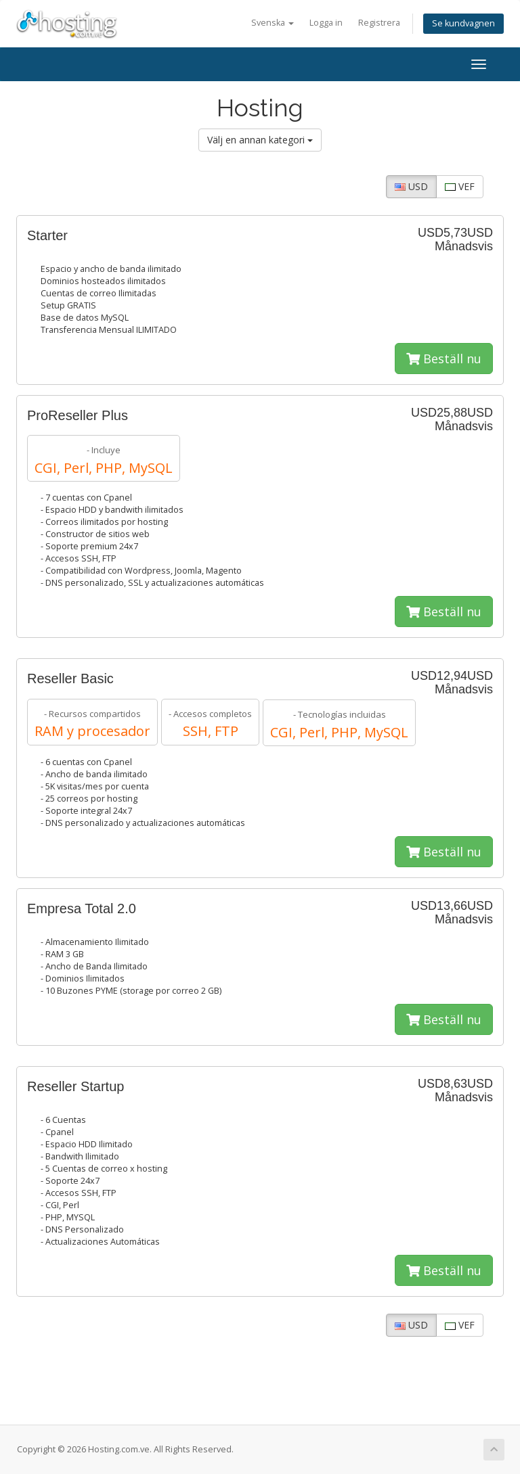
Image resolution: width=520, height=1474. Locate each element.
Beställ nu (443, 358)
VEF (460, 186)
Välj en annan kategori (260, 139)
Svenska (272, 22)
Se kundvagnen (463, 23)
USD (411, 186)
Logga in (326, 22)
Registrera (379, 22)
